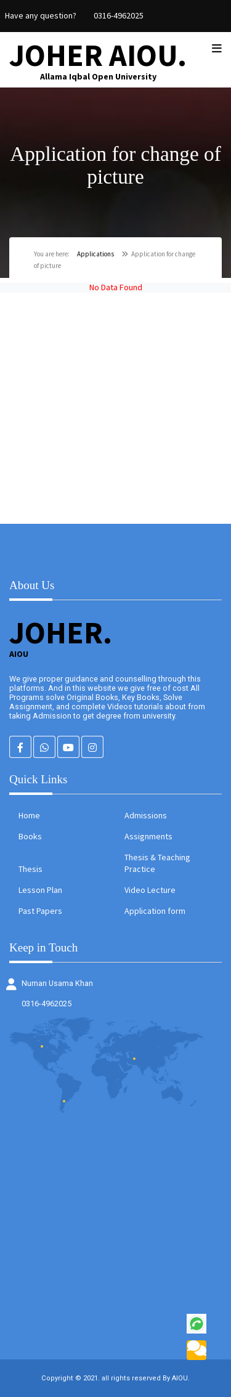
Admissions (145, 815)
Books (30, 836)
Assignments (148, 836)
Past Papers (40, 910)
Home (29, 815)
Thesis (30, 868)
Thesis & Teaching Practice (157, 863)
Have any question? (40, 15)
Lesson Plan (40, 889)
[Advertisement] (115, 408)
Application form (154, 910)
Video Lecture (150, 889)
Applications (95, 254)
